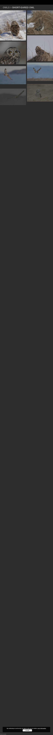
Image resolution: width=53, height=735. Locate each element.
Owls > (7, 7)
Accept (27, 730)
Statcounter (3, 734)
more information (41, 728)
